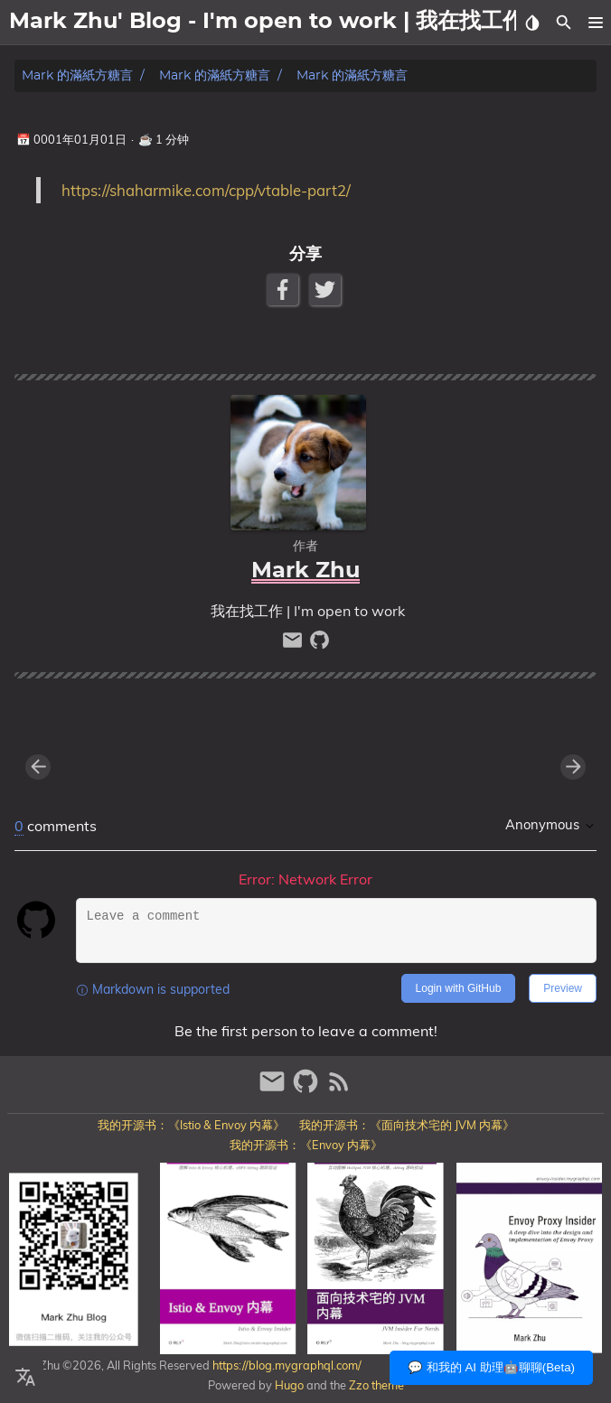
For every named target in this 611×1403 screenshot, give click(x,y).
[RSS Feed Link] (338, 1089)
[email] (294, 644)
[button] (595, 22)
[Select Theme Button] (532, 22)
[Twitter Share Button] (326, 289)
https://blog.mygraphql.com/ (286, 1365)
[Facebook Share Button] (284, 289)
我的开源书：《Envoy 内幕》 (306, 1144)
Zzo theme (376, 1385)
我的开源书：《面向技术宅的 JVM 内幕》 (406, 1125)
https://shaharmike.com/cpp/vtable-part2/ (206, 190)
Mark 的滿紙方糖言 (77, 75)
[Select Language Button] (25, 1378)
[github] (319, 644)
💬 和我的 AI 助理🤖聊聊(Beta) (491, 1367)
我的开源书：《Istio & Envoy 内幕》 (191, 1125)
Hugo (289, 1385)
